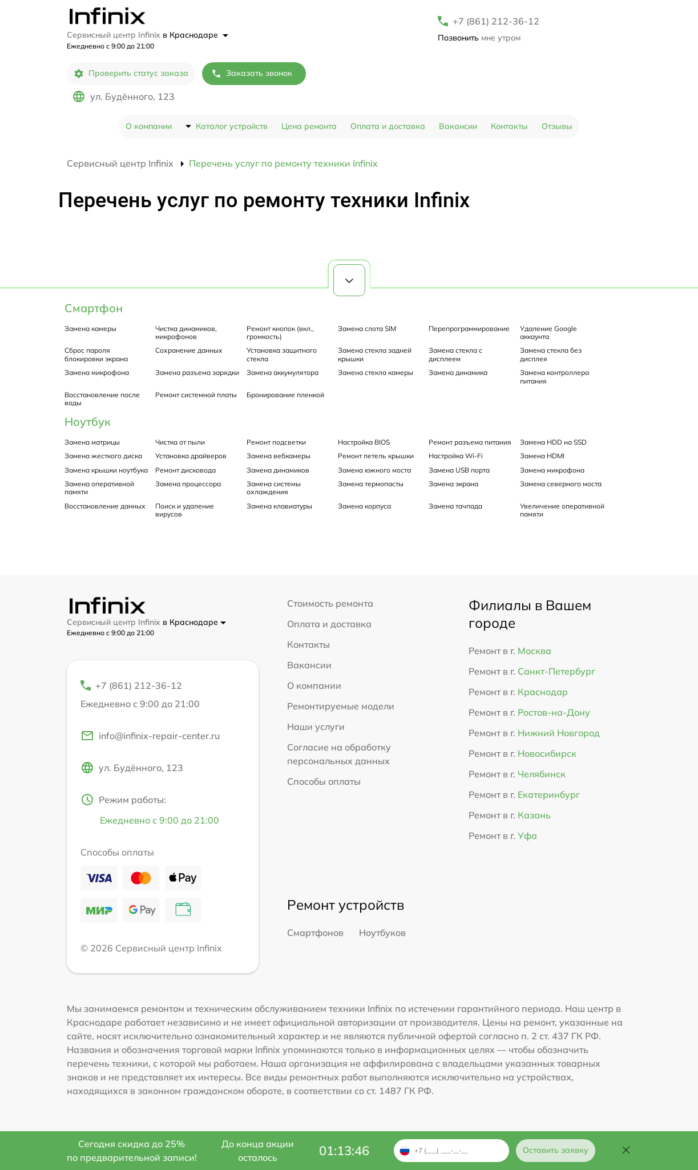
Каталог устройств (232, 126)
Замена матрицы (92, 442)
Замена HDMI (542, 455)
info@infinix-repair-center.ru (150, 736)
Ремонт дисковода (185, 470)
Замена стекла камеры (375, 372)
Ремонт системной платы (196, 394)
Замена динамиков (278, 470)
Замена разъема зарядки (197, 372)
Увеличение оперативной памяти (562, 510)
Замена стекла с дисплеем (455, 354)
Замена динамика (458, 372)
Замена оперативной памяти (99, 487)
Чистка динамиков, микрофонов (186, 332)
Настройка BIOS (364, 442)
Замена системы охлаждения (274, 487)
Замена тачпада (455, 506)
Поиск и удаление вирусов (184, 510)
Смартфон (93, 308)
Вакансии (458, 126)
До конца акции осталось (257, 1150)
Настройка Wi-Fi (456, 455)
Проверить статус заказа (131, 73)
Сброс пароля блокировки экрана (96, 354)
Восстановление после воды (102, 398)
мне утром (479, 38)
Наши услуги (316, 726)
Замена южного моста (374, 470)
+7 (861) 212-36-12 (496, 21)
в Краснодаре (195, 35)
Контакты (509, 126)
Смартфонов (315, 932)
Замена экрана (453, 483)
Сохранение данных (189, 350)
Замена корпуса (364, 506)
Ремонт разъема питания (470, 442)
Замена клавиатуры (279, 506)
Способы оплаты (324, 781)
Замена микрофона (96, 372)
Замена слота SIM (367, 328)
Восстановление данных (105, 506)
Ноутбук (87, 421)
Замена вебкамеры (278, 455)
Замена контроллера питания (554, 376)
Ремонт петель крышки (376, 455)
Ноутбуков (382, 932)
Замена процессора (188, 483)
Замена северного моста (561, 483)
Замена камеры (90, 328)
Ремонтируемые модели (340, 706)
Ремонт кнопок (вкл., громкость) (280, 332)
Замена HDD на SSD (553, 442)
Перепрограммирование (469, 328)
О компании (149, 126)
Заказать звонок (251, 73)
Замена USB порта (459, 470)
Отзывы (557, 126)
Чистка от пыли (180, 442)
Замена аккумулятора (282, 372)
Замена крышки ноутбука (106, 470)
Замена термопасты (371, 483)
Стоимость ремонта (330, 603)
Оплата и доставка (387, 126)
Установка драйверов (191, 455)
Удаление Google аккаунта (548, 332)
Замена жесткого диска (103, 455)
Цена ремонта (309, 126)
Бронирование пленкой (285, 394)
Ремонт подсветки (276, 442)
